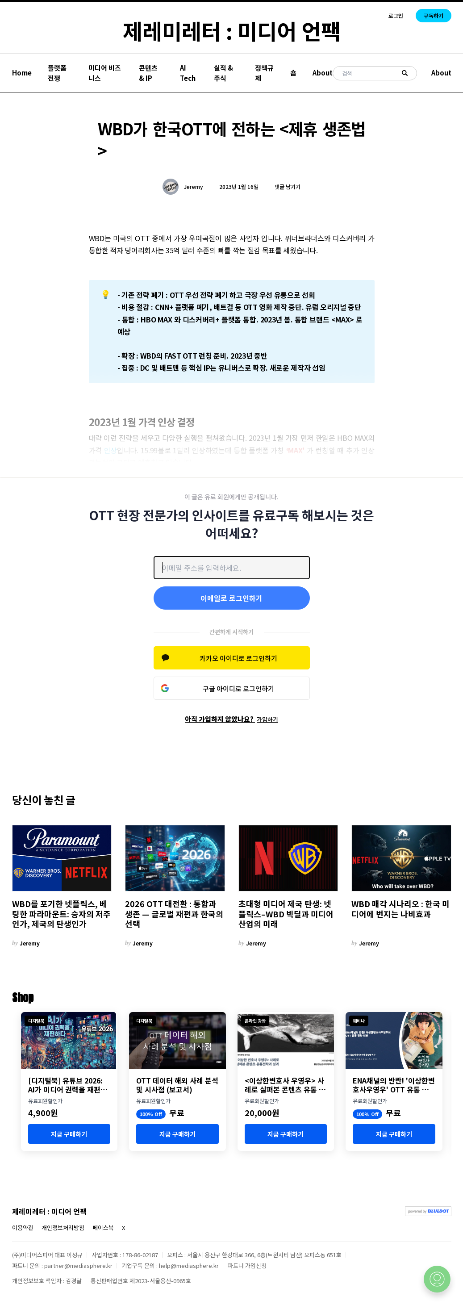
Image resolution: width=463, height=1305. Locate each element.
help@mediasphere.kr (189, 1265)
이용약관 (22, 1227)
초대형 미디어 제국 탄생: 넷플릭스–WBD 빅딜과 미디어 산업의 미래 (286, 914)
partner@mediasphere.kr (78, 1265)
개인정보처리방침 (63, 1227)
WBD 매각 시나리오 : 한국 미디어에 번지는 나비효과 (400, 909)
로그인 (395, 15)
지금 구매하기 (69, 1133)
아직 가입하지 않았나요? (231, 719)
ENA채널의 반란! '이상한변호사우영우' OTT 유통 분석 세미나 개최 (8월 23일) (394, 1085)
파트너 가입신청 (247, 1265)
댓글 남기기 (287, 186)
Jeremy (193, 186)
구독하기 (433, 15)
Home (22, 72)
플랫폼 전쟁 (57, 73)
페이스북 (103, 1227)
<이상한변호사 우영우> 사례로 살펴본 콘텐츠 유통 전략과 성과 (285, 1085)
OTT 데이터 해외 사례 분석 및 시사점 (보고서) (177, 1085)
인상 (109, 450)
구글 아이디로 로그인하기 (238, 688)
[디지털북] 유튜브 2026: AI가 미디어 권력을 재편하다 (67, 1085)
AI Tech (188, 73)
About (323, 72)
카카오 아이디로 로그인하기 (238, 658)
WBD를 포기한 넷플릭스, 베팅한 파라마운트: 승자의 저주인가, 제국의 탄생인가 (61, 914)
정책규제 (264, 73)
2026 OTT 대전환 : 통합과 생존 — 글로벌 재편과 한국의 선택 (174, 914)
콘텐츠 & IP (148, 73)
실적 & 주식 (223, 73)
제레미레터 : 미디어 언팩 (232, 30)
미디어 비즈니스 (104, 73)
